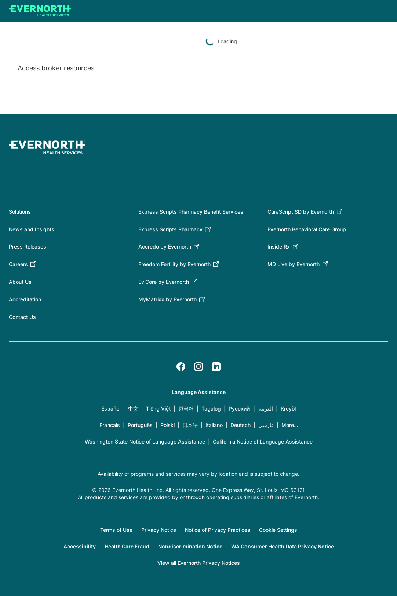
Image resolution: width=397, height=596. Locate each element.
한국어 (186, 408)
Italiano (214, 425)
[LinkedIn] (216, 366)
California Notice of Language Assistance (263, 441)
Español (110, 408)
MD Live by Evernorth (293, 264)
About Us (20, 282)
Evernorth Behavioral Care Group (306, 229)
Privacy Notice (158, 530)
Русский (239, 408)
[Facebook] (180, 366)
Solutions (20, 212)
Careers (18, 264)
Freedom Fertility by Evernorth (174, 264)
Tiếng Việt (158, 408)
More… (289, 425)
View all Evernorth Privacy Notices (198, 563)
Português (140, 425)
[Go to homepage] (40, 11)
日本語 (190, 425)
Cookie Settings (278, 530)
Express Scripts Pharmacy (170, 229)
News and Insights (31, 229)
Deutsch (240, 425)
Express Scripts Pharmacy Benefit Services (190, 212)
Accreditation (25, 299)
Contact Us (22, 317)
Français (109, 425)
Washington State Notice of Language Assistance (145, 441)
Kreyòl (288, 408)
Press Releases (27, 246)
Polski (167, 425)
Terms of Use (116, 530)
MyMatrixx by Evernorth (167, 299)
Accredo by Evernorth (164, 246)
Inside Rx (278, 246)
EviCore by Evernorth (163, 282)
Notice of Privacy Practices (217, 530)
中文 (133, 408)
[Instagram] (198, 366)
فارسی (266, 425)
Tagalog (211, 408)
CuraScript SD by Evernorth (300, 212)
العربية (266, 408)
